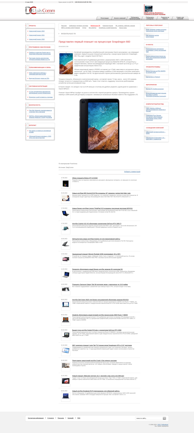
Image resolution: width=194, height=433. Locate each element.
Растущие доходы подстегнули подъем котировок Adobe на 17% (39, 58)
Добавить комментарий (132, 172)
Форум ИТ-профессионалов (155, 89)
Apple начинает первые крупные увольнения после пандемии (156, 30)
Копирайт (71, 418)
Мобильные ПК (68, 34)
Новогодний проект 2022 (37, 31)
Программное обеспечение (40, 47)
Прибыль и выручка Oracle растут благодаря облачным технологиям (40, 53)
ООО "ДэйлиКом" (163, 424)
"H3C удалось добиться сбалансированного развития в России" (156, 109)
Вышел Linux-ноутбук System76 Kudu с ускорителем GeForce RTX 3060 (96, 330)
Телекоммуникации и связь (40, 67)
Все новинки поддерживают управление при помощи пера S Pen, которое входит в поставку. (101, 286)
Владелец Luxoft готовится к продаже (41, 97)
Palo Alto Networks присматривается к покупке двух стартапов (40, 111)
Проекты (32, 25)
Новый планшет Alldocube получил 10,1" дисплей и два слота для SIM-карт (98, 376)
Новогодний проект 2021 (37, 35)
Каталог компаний (119, 18)
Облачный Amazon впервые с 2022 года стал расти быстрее (40, 136)
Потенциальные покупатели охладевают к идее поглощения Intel (156, 50)
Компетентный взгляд (155, 104)
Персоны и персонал (154, 25)
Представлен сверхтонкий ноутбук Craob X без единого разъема (94, 360)
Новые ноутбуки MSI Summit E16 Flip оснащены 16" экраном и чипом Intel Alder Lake (101, 193)
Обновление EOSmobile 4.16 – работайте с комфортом (155, 138)
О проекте (50, 418)
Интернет (32, 125)
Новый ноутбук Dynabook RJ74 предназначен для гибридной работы (96, 391)
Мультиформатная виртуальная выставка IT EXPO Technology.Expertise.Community (156, 94)
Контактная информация (36, 418)
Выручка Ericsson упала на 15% (39, 78)
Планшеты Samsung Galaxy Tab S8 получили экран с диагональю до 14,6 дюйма (100, 284)
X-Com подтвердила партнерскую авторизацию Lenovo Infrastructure (40, 92)
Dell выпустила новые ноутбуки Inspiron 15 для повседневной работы (96, 239)
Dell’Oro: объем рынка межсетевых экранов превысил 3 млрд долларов (40, 116)
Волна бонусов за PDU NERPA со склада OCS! (155, 71)
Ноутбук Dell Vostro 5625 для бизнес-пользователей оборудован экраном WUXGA (100, 300)
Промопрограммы (153, 67)
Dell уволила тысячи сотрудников (152, 36)
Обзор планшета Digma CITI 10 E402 (85, 178)
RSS (78, 418)
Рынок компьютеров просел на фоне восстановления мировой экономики (156, 57)
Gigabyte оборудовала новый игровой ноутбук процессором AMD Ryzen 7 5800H (100, 315)
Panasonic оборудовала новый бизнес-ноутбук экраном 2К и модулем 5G (97, 269)
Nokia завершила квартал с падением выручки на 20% (37, 73)
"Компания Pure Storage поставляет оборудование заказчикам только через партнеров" (154, 118)
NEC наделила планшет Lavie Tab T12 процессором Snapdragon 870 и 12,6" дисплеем (102, 345)
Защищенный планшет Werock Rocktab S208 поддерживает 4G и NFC (96, 254)
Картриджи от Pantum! (153, 77)
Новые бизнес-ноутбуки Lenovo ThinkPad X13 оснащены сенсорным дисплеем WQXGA (102, 208)
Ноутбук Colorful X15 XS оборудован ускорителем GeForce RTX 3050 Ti (96, 224)
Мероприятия (151, 84)
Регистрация (105, 18)
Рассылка (61, 418)
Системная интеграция (38, 86)
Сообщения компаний (155, 128)
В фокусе (149, 44)
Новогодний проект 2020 (37, 39)
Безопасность (34, 105)
